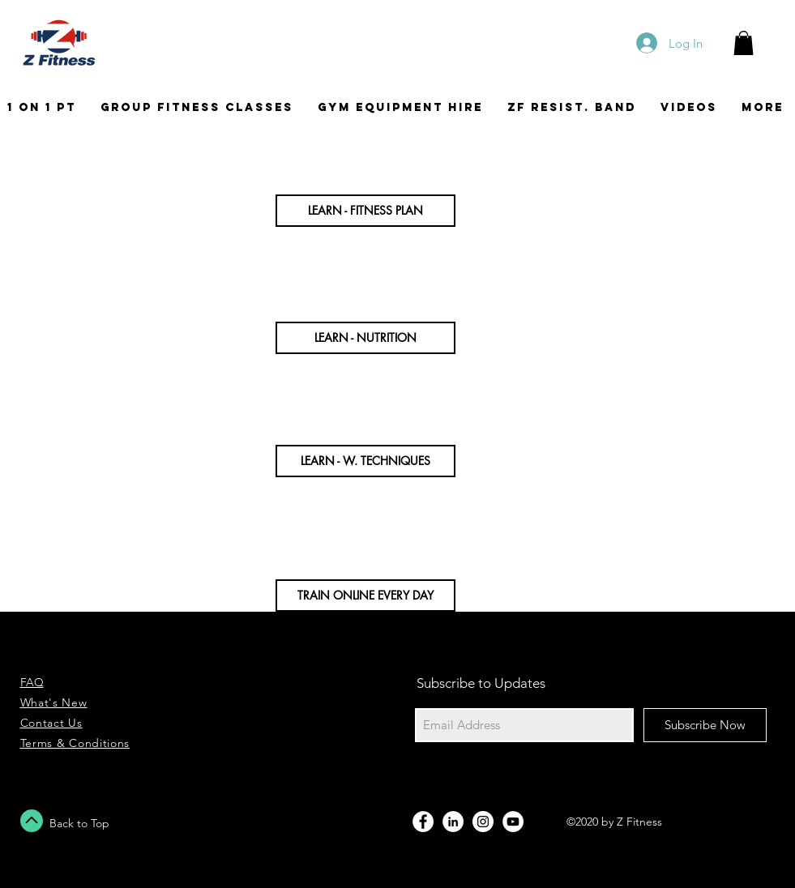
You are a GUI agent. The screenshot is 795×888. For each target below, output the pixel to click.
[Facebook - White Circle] (423, 821)
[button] (743, 43)
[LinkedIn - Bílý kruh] (453, 821)
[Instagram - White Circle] (483, 821)
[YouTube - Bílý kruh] (513, 821)
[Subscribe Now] (705, 725)
